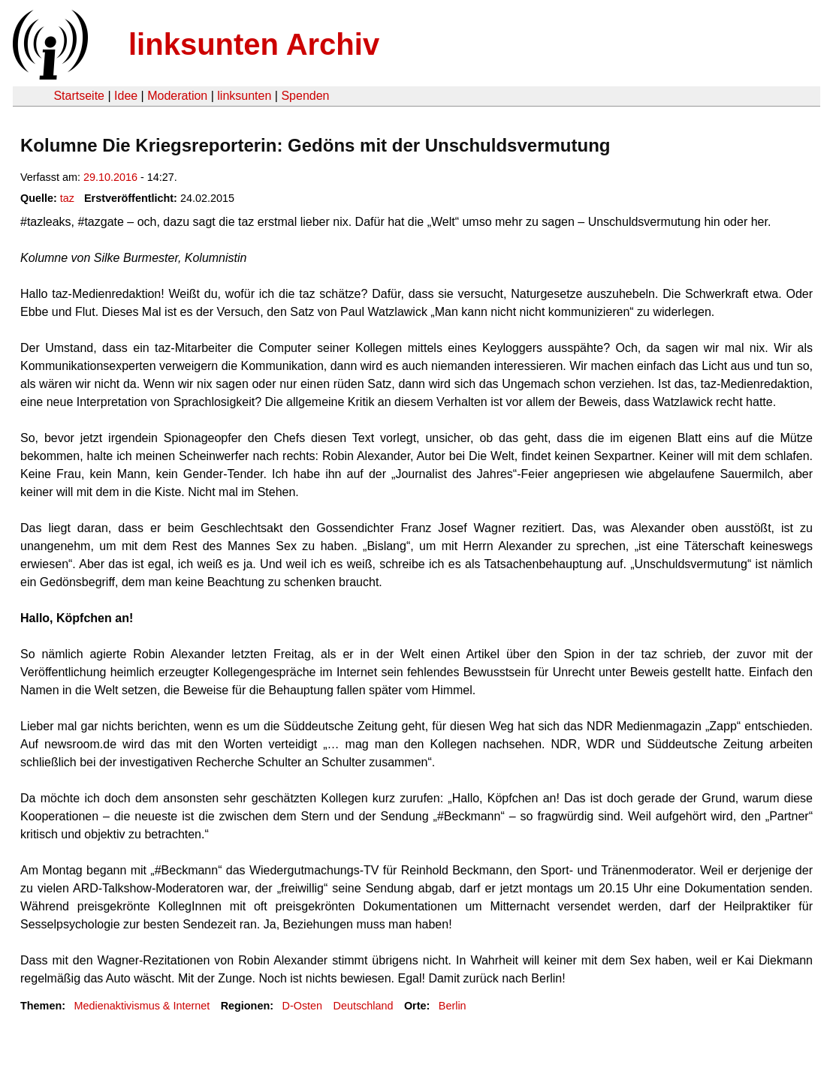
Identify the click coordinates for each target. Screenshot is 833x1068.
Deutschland (364, 1006)
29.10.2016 (110, 177)
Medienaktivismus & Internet (142, 1006)
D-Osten (302, 1006)
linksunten (244, 95)
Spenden (305, 95)
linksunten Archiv (253, 44)
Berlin (452, 1006)
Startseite (78, 95)
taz (67, 198)
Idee (125, 95)
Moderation (177, 95)
